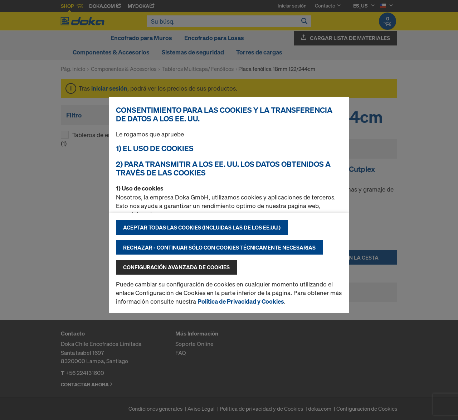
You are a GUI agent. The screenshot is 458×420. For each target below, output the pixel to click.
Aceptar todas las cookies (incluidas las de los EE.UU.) (202, 227)
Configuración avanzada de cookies (176, 267)
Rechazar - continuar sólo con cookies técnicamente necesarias (219, 247)
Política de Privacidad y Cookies (241, 301)
